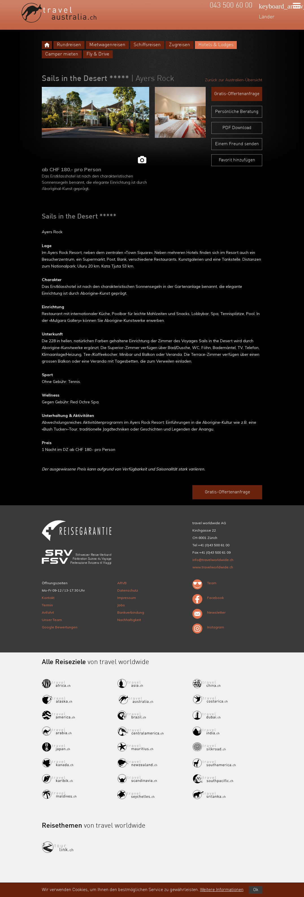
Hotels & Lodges (215, 44)
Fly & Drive (97, 54)
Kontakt (48, 598)
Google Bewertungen (59, 627)
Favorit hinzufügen (237, 160)
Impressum (126, 598)
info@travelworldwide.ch (212, 560)
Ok (255, 890)
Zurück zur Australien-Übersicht (233, 79)
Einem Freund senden (237, 144)
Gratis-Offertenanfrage (236, 94)
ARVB (122, 583)
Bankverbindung (130, 612)
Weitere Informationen (222, 890)
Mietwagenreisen (107, 44)
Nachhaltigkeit (129, 620)
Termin (47, 605)
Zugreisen (179, 44)
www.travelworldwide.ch (212, 567)
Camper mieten (61, 54)
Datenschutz (127, 590)
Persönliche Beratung (237, 112)
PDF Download (236, 128)
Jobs (121, 605)
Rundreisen (69, 44)
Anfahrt (48, 612)
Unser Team (52, 620)
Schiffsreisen (147, 44)
